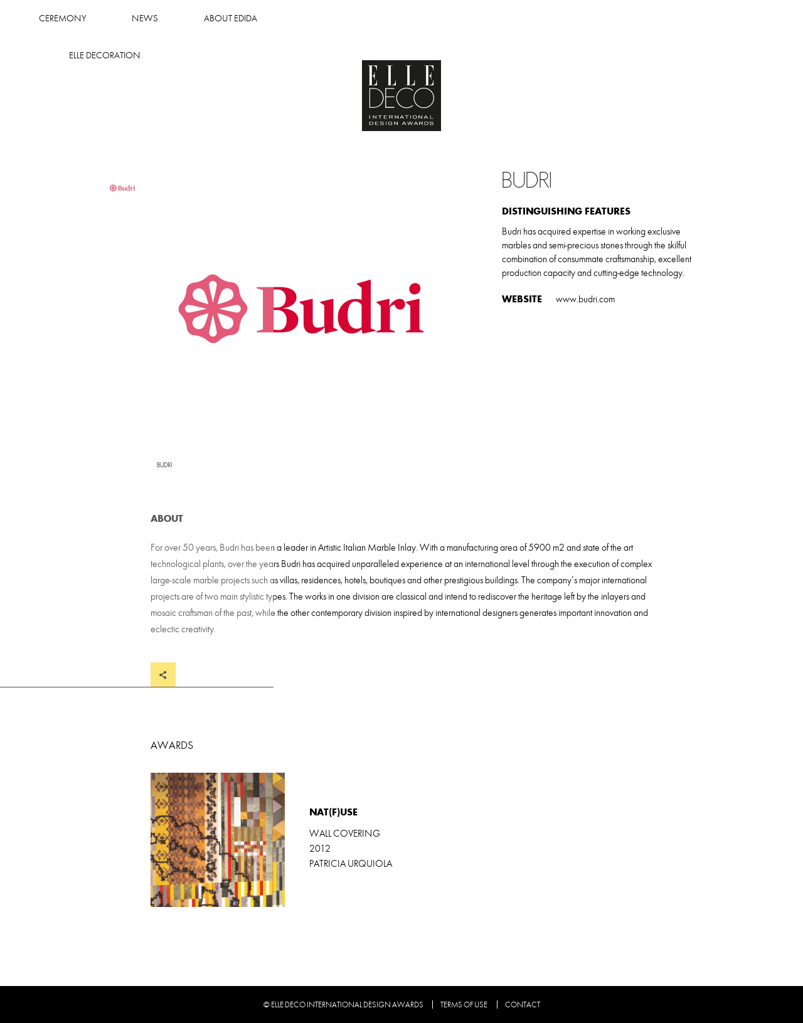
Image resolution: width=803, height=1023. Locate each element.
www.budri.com (585, 299)
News (405, 18)
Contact (522, 1005)
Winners (233, 18)
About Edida (490, 18)
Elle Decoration (598, 18)
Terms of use (463, 1005)
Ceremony (322, 18)
